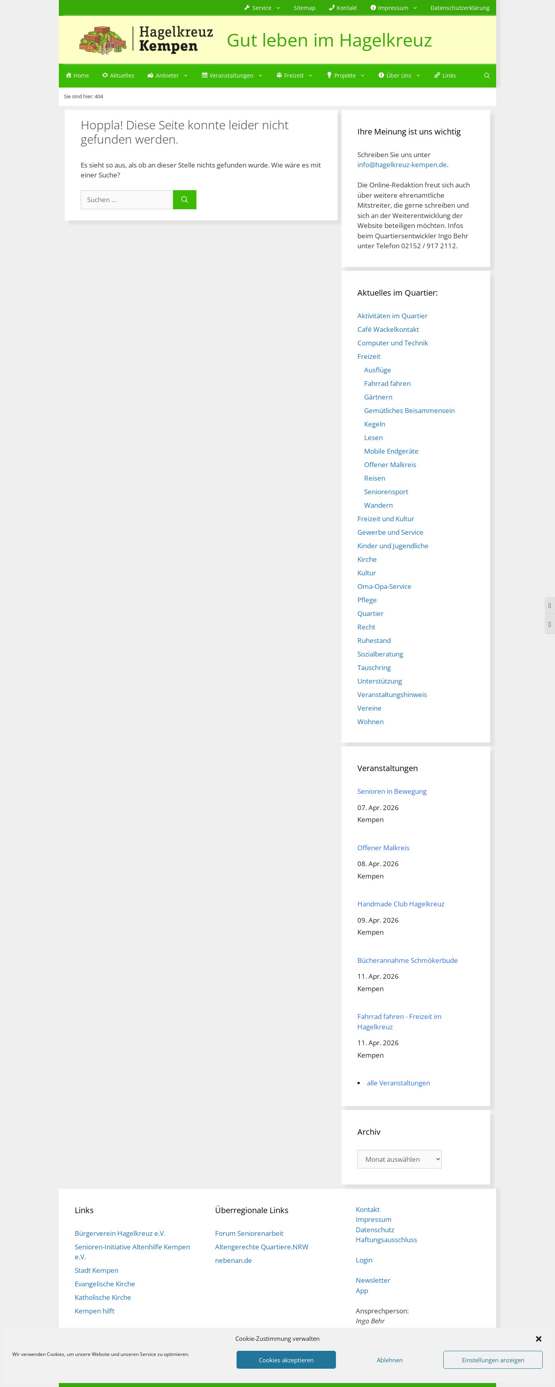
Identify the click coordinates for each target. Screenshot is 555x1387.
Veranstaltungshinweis (392, 694)
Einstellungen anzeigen (493, 1360)
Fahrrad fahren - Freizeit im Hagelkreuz (399, 1021)
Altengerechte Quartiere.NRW (262, 1246)
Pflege (367, 599)
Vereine (369, 708)
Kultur (366, 572)
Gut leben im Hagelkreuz (329, 39)
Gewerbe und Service (390, 532)
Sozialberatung (380, 653)
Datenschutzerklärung (460, 8)
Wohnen (370, 721)
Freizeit (368, 356)
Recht (366, 626)
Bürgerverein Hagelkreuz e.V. (120, 1233)
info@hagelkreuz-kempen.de (402, 164)
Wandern (378, 505)
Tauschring (374, 667)
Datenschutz (375, 1229)
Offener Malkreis (390, 464)
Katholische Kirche (103, 1297)
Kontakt (368, 1209)
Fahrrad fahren (387, 383)
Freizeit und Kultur (385, 518)
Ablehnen (390, 1360)
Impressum (374, 1219)
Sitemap (305, 8)
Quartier (370, 613)
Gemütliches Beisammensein (409, 410)
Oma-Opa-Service (384, 586)
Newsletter (373, 1280)
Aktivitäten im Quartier (392, 315)
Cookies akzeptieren (286, 1360)
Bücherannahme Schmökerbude (407, 960)
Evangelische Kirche (105, 1283)
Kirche (367, 559)
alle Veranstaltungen (398, 1082)
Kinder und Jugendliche (393, 545)
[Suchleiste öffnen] (487, 76)
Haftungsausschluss (386, 1239)
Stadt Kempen (96, 1270)
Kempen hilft (94, 1310)
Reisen (374, 478)
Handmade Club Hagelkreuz (400, 903)
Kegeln (374, 424)
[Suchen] (184, 199)
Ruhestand (374, 640)
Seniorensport (386, 491)
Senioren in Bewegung (392, 791)
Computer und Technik (392, 342)
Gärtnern (378, 396)
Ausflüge (377, 369)
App (362, 1290)
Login (364, 1259)
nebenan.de (233, 1260)
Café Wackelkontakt (388, 329)
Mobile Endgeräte (391, 451)
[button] (539, 1338)
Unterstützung (379, 681)
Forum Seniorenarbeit (249, 1233)
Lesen (373, 437)
